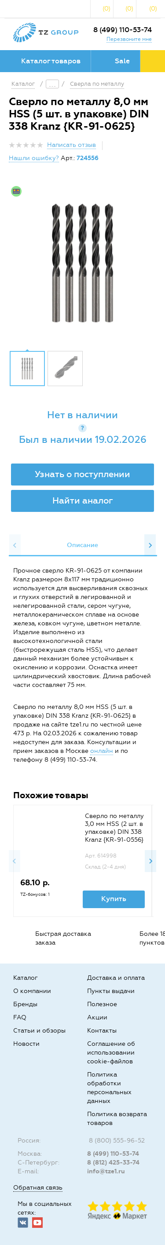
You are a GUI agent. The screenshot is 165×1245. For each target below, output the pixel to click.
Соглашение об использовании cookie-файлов (111, 1052)
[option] (82, 263)
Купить (113, 899)
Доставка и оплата (116, 978)
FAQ (19, 1017)
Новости (26, 1044)
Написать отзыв (71, 145)
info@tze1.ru (106, 1171)
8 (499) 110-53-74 (122, 30)
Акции (97, 1017)
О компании (32, 991)
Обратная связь (37, 1187)
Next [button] (150, 545)
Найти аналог (82, 500)
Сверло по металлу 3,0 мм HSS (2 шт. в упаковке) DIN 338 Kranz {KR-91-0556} (114, 827)
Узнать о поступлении (82, 474)
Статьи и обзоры (39, 1030)
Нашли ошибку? (34, 158)
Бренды (25, 1004)
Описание (82, 545)
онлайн (101, 751)
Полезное (102, 1004)
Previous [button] (15, 545)
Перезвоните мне (129, 39)
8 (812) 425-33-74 (113, 1162)
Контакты (102, 1030)
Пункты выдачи (111, 991)
